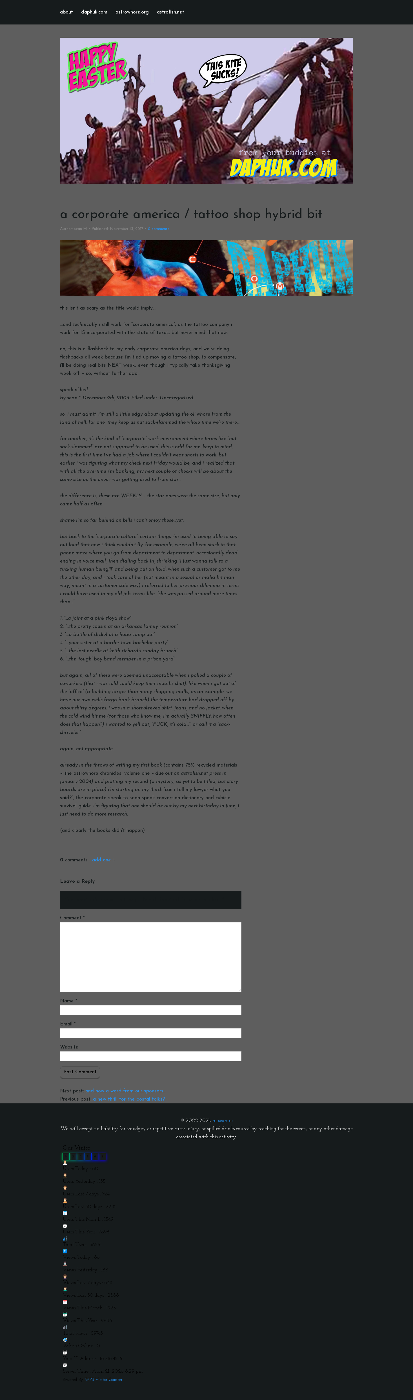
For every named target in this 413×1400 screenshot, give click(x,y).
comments (158, 229)
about (66, 12)
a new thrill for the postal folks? (129, 1099)
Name (68, 1001)
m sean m (222, 1120)
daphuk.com (94, 12)
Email (68, 1024)
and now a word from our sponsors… (125, 1091)
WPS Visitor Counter (104, 1380)
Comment (72, 918)
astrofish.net (170, 12)
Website (69, 1047)
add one (101, 860)
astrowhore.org (132, 12)
